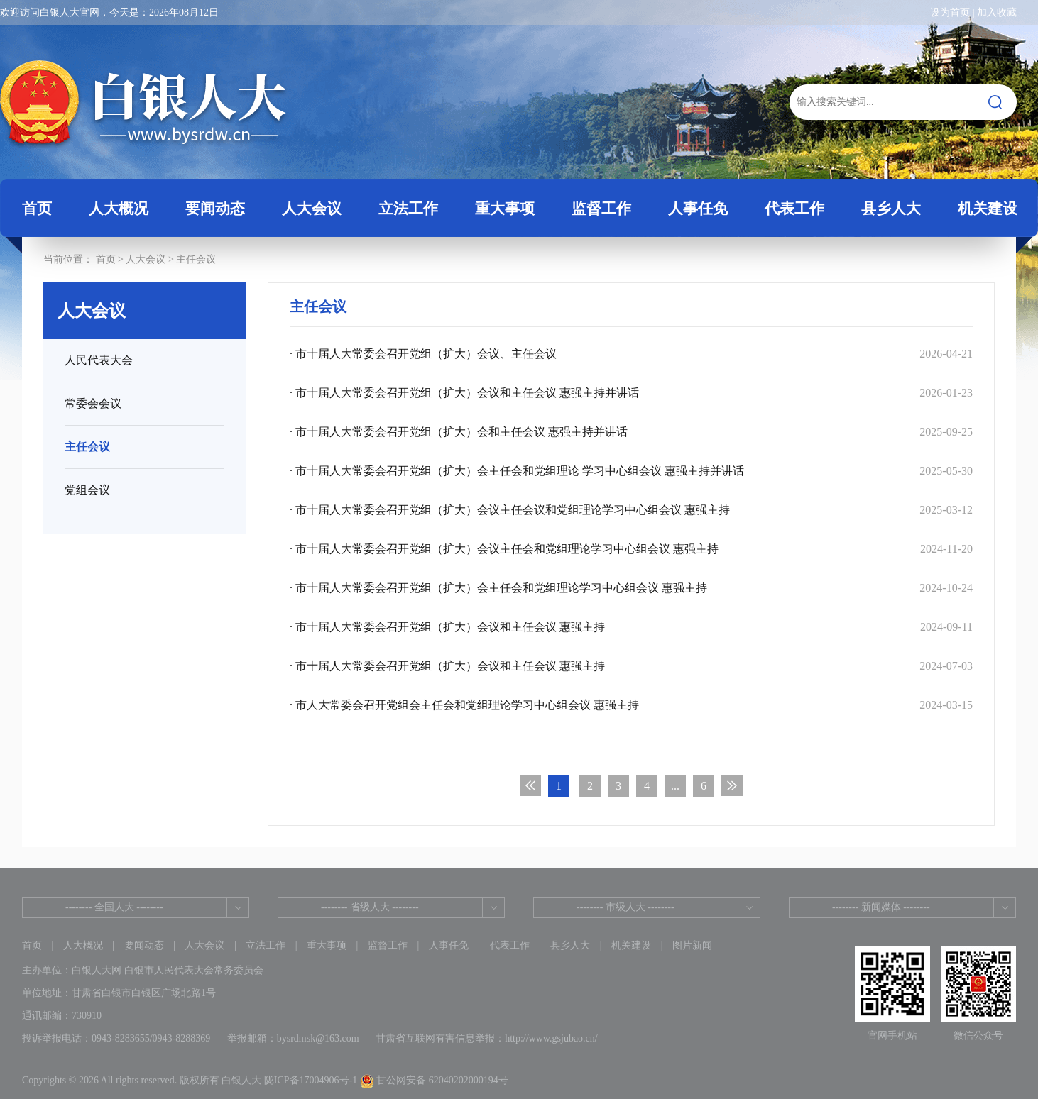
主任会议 (196, 259)
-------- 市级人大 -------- (625, 907)
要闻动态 (144, 945)
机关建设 (631, 945)
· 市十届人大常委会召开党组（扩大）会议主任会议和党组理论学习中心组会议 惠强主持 (631, 509)
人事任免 (449, 945)
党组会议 (87, 490)
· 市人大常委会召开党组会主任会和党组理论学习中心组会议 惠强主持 (631, 704)
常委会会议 (93, 403)
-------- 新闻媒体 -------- (881, 907)
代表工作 (510, 945)
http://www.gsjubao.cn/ (551, 1038)
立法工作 (265, 945)
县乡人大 (570, 945)
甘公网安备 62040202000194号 (434, 1080)
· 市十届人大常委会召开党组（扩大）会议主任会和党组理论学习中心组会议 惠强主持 (631, 548)
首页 (37, 208)
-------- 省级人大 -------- (370, 907)
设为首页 (950, 12)
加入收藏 (997, 12)
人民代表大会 (99, 360)
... (675, 786)
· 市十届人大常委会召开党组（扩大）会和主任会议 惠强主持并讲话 (631, 431)
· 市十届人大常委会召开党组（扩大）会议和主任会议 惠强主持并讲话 (631, 392)
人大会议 (145, 259)
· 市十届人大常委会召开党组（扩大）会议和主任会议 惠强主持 (631, 626)
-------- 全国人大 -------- (114, 907)
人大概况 (83, 945)
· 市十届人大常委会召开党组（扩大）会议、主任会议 (631, 353)
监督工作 (388, 945)
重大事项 (326, 945)
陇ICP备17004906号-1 (310, 1080)
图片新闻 (692, 945)
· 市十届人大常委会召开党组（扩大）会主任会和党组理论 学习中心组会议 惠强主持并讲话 (631, 470)
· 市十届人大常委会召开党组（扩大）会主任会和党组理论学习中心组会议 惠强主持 (631, 587)
